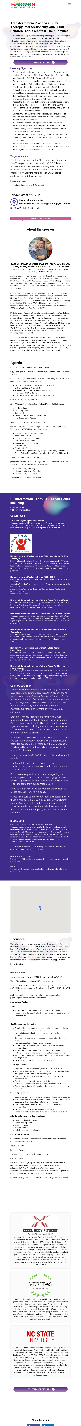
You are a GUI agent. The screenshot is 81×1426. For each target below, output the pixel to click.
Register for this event (40, 62)
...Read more (29, 57)
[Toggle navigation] (69, 4)
